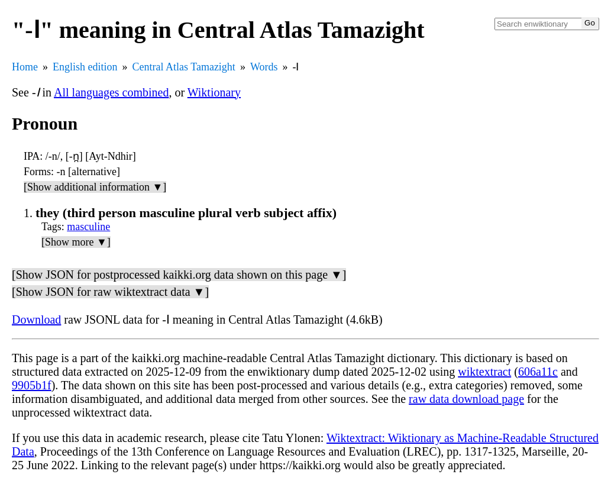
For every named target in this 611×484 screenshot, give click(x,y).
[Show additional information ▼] (95, 187)
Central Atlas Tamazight (183, 67)
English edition (85, 67)
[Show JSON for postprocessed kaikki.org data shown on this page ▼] (179, 274)
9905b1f (31, 385)
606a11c (538, 371)
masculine (88, 227)
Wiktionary (214, 92)
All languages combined (111, 92)
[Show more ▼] (76, 242)
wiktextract (484, 371)
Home (25, 67)
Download (36, 319)
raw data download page (466, 398)
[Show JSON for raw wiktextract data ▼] (110, 291)
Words (264, 67)
